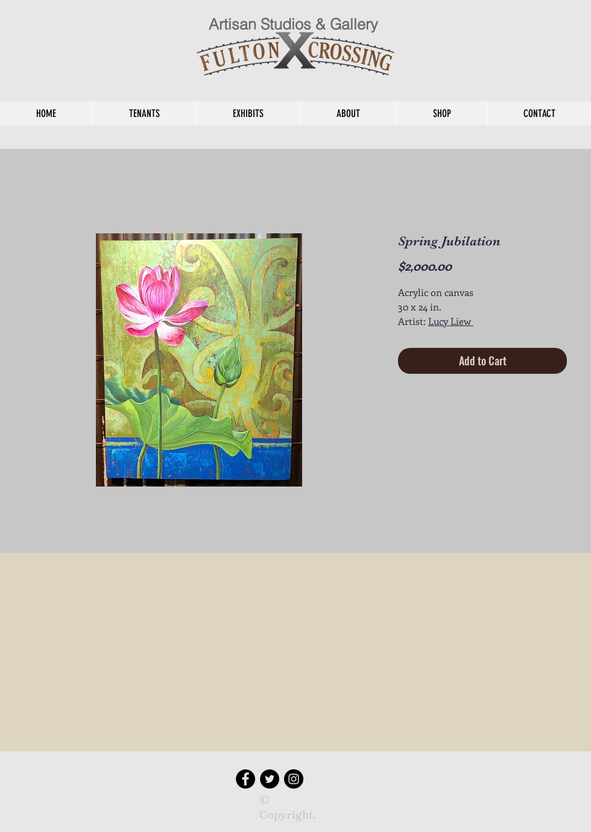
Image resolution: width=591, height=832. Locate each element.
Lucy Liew (450, 321)
